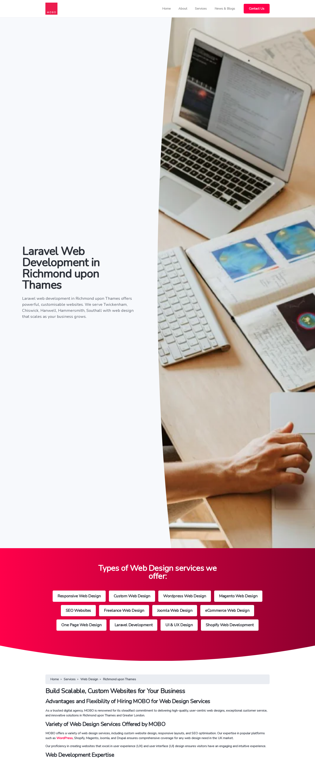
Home (166, 8)
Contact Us (256, 8)
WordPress (64, 738)
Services (201, 8)
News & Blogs (225, 8)
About (182, 8)
